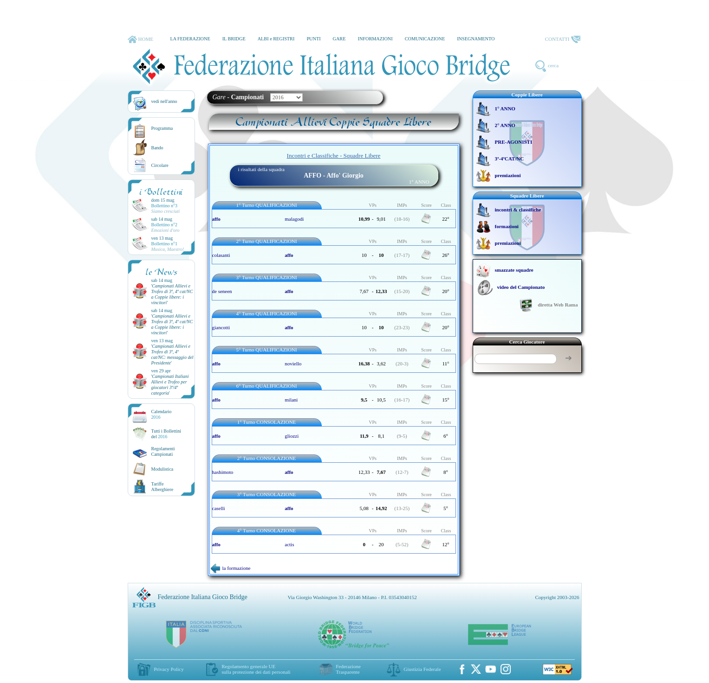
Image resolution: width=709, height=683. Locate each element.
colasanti (221, 255)
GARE (339, 38)
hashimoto (223, 472)
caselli (218, 508)
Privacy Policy (168, 669)
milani (291, 399)
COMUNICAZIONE (425, 38)
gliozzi (292, 436)
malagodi (294, 219)
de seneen (222, 291)
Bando (157, 147)
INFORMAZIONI (375, 38)
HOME (140, 39)
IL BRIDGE (234, 38)
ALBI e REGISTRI (276, 38)
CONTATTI (562, 39)
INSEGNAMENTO (475, 38)
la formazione (231, 568)
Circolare (160, 165)
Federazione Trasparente (348, 669)
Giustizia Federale (422, 669)
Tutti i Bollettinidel (166, 433)
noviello (293, 363)
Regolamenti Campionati (163, 451)
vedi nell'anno (164, 101)
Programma (162, 128)
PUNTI (313, 38)
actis (289, 544)
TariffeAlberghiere (162, 486)
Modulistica (162, 469)
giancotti (221, 327)
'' (172, 294)
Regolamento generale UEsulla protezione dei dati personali (255, 669)
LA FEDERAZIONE (190, 38)
